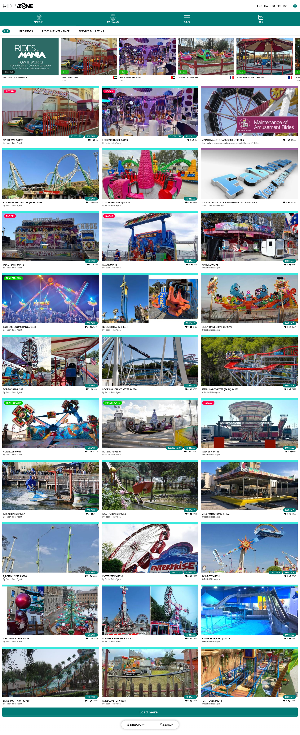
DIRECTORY (136, 724)
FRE (279, 6)
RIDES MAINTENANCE (55, 31)
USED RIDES (25, 31)
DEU (272, 6)
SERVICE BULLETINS (91, 31)
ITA (266, 6)
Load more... (150, 712)
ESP (285, 6)
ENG (259, 6)
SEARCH (166, 724)
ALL (6, 31)
